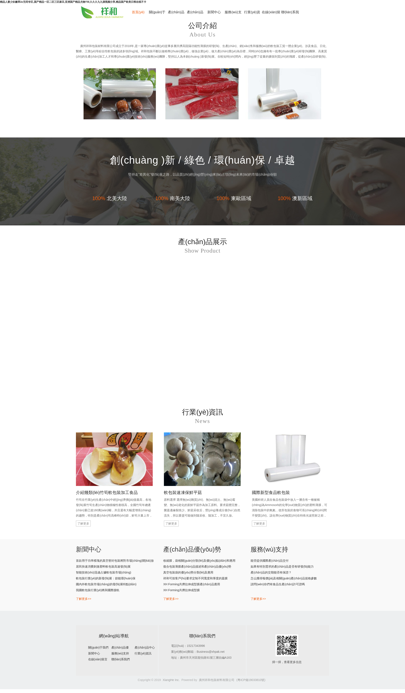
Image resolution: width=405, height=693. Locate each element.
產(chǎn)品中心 (195, 14)
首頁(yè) (138, 12)
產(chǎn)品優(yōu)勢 (176, 14)
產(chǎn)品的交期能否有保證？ (271, 572)
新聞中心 (214, 12)
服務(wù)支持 (233, 14)
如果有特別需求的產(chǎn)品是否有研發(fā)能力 (282, 566)
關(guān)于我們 (157, 14)
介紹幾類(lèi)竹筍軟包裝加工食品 (107, 492)
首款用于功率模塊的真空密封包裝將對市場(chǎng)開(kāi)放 (115, 560)
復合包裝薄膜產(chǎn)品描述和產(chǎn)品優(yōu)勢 (197, 566)
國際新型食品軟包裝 (271, 492)
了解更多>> (83, 598)
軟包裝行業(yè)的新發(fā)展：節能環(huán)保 (105, 578)
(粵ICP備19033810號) (250, 680)
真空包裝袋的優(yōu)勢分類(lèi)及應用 (188, 572)
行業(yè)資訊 (252, 14)
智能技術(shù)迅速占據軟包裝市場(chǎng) (103, 572)
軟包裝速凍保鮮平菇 (183, 492)
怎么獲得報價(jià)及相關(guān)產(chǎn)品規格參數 (284, 578)
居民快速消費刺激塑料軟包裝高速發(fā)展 (103, 566)
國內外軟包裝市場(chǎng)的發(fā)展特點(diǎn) (106, 584)
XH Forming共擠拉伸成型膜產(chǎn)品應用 (191, 584)
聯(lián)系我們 (290, 14)
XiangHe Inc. (171, 680)
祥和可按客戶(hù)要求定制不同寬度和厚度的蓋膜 (195, 578)
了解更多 (83, 523)
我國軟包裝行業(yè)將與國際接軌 (97, 590)
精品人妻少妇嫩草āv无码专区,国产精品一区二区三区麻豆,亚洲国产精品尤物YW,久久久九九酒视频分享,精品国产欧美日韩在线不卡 (73, 1)
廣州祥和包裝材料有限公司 (216, 680)
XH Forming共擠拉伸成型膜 (181, 590)
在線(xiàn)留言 (271, 14)
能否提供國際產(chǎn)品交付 (270, 560)
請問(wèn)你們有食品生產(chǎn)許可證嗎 (278, 584)
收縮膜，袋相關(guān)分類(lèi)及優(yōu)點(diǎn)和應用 (199, 560)
